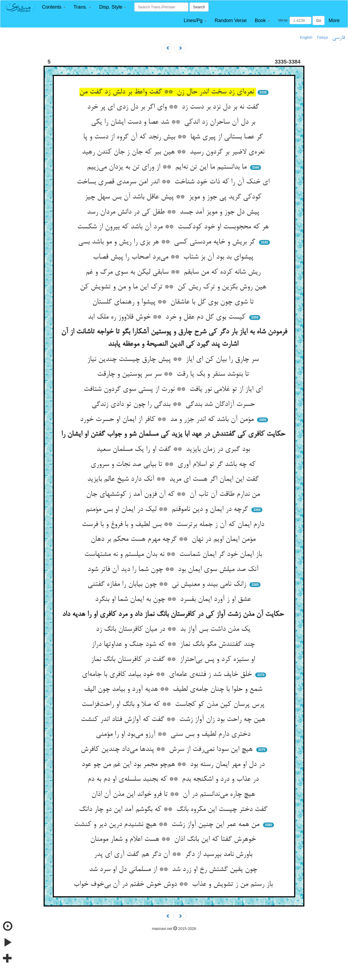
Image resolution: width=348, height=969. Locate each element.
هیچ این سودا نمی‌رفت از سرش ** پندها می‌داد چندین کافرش (168, 749)
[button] (53, 7)
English (306, 37)
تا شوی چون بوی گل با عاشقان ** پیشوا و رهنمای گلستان (174, 302)
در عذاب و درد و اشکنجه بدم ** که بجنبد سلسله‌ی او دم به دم (174, 779)
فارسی (338, 37)
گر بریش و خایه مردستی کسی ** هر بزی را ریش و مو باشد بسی (167, 242)
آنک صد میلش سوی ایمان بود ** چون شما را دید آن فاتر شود (174, 569)
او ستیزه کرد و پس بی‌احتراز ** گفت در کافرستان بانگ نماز (174, 659)
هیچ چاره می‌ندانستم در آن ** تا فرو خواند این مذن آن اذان (174, 794)
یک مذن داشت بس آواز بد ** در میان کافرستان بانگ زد (174, 629)
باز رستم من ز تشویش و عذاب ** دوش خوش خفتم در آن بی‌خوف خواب (174, 884)
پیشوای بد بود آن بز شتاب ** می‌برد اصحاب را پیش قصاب (174, 257)
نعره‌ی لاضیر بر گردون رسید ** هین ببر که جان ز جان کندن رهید (174, 152)
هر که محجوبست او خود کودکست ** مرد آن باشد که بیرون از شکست (174, 227)
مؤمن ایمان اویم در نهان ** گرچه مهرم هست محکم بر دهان (174, 539)
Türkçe (322, 37)
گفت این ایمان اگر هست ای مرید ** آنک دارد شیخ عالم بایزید (174, 479)
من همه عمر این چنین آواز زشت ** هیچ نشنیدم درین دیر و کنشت (167, 824)
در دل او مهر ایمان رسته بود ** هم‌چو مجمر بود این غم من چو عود (174, 764)
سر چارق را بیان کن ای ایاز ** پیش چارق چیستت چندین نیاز (174, 359)
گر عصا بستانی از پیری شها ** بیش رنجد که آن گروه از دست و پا (174, 137)
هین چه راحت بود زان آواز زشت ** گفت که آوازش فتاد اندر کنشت (174, 719)
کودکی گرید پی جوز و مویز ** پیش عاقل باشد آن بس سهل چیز (174, 197)
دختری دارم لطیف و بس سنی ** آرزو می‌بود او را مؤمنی (174, 734)
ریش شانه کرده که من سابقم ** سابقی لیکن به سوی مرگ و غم (174, 272)
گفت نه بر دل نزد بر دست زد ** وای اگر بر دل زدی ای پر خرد (174, 107)
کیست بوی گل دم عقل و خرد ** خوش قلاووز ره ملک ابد (168, 317)
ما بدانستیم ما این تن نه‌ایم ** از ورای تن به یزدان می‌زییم (168, 167)
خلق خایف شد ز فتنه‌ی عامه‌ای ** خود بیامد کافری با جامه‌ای (168, 674)
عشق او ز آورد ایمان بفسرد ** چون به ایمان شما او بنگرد (174, 599)
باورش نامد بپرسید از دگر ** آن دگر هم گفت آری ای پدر (174, 854)
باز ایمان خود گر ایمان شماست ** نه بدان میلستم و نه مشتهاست (174, 554)
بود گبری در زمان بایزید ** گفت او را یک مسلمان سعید (174, 449)
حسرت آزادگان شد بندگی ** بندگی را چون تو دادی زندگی (174, 404)
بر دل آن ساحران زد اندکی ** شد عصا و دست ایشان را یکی (174, 122)
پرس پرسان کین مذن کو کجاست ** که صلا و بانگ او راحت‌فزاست (174, 704)
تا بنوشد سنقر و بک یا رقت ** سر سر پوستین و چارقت (174, 374)
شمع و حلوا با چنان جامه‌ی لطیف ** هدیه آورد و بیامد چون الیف (174, 689)
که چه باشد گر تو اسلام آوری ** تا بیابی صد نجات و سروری (174, 464)
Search (199, 7)
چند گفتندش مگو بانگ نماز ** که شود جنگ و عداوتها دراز (174, 644)
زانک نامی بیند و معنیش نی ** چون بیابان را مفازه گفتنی (167, 584)
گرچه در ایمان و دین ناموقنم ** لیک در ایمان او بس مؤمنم (168, 509)
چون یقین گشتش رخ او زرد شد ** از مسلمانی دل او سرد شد (174, 869)
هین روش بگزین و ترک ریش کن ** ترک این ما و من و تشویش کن (174, 287)
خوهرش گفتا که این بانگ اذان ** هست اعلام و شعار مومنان (174, 839)
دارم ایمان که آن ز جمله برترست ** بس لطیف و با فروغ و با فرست (174, 524)
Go (318, 20)
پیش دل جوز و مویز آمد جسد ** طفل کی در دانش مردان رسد (174, 212)
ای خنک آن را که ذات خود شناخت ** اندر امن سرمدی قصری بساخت (174, 182)
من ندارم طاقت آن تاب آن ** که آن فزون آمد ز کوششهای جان (174, 494)
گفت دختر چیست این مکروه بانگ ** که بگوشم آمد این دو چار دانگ (174, 809)
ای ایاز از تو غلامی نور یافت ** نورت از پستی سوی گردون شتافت (174, 389)
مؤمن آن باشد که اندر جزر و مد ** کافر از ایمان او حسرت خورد (168, 419)
